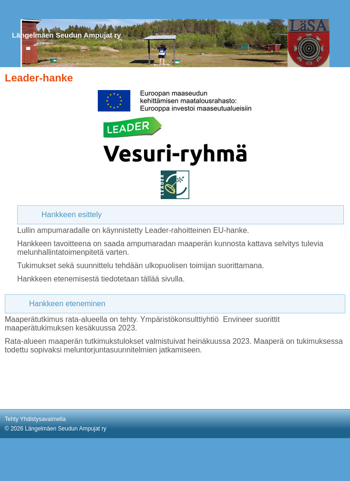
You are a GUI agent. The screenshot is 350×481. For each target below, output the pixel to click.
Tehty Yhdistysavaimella (35, 419)
